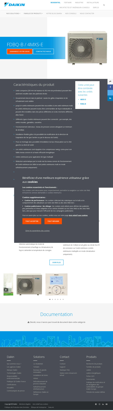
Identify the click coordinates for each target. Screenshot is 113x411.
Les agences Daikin (14, 367)
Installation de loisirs (40, 375)
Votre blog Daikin (54, 13)
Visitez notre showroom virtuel (68, 374)
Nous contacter (87, 13)
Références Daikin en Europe (40, 393)
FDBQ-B (83, 104)
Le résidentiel (38, 364)
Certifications (11, 384)
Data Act (51, 407)
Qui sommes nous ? (14, 364)
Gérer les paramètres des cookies (37, 231)
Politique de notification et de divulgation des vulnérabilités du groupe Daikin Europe (95, 385)
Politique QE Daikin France (16, 381)
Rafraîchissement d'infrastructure (39, 388)
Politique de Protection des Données (17, 407)
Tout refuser (53, 221)
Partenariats (90, 379)
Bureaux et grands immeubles (39, 371)
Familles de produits (93, 367)
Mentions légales (25, 404)
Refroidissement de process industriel (40, 382)
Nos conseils (70, 13)
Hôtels (35, 378)
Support (62, 367)
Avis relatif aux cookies (40, 404)
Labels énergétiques (93, 373)
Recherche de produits (94, 364)
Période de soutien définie (95, 392)
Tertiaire (36, 367)
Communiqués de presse (16, 391)
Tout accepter (31, 221)
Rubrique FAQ (65, 370)
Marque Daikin (12, 370)
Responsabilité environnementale (13, 377)
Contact (62, 364)
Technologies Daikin (14, 373)
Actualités (10, 388)
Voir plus (56, 262)
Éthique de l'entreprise (38, 407)
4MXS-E (83, 99)
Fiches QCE (90, 376)
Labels (88, 370)
